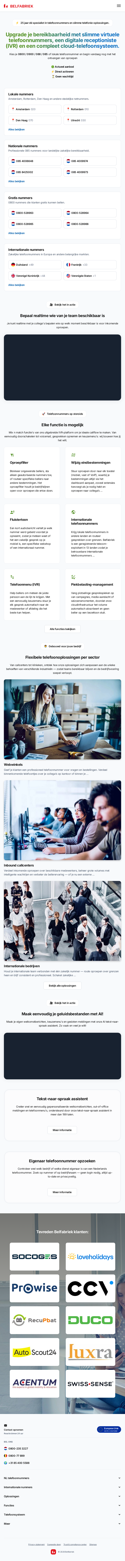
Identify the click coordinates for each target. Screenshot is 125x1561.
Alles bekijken (16, 129)
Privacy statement (36, 1544)
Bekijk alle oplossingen (62, 985)
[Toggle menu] (119, 5)
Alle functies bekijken (62, 629)
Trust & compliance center (75, 1544)
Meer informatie (62, 1130)
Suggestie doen (54, 1544)
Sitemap (93, 1544)
